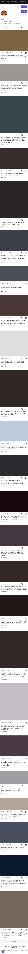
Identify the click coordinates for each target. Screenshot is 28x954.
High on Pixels (14, 952)
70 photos (5, 27)
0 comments (4, 60)
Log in (17, 6)
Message (23, 15)
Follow (24, 11)
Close (19, 3)
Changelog (14, 947)
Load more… (14, 941)
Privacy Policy (14, 946)
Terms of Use (6, 946)
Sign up (24, 6)
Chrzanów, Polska (7, 21)
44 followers (17, 23)
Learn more (15, 3)
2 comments (4, 851)
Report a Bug (22, 946)
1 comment (4, 557)
